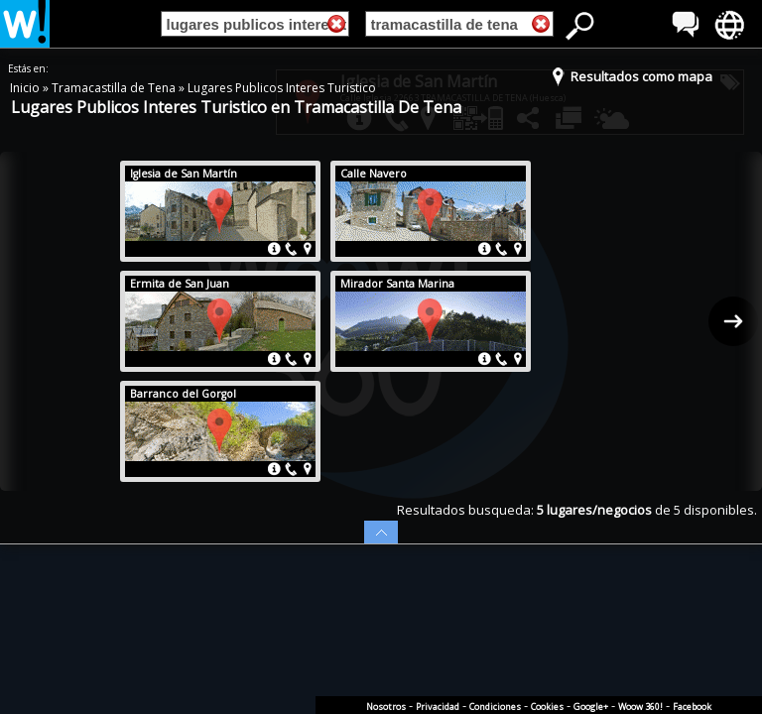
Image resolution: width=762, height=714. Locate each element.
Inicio (26, 87)
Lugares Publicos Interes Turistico (282, 87)
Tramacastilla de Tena (115, 87)
